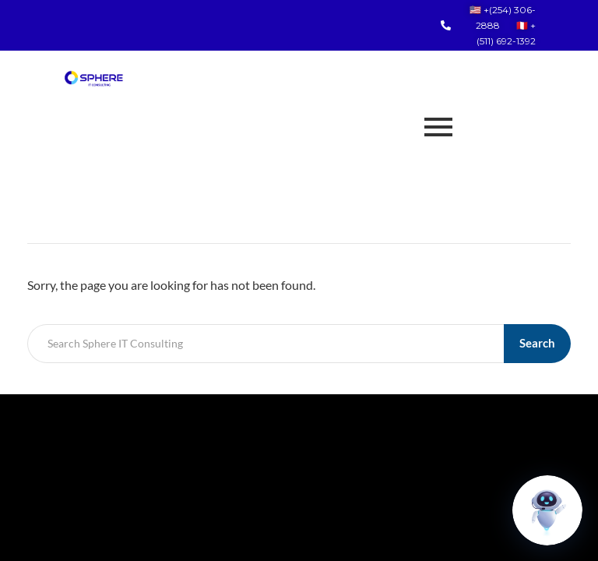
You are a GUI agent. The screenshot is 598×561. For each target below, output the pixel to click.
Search (537, 343)
